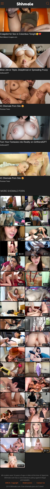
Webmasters (27, 483)
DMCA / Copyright (11, 483)
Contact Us (41, 483)
